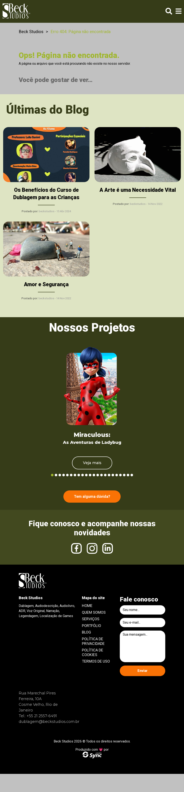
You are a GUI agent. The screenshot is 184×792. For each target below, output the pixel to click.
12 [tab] (94, 475)
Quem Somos (94, 612)
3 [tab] (60, 475)
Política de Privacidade (93, 641)
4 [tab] (63, 475)
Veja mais (92, 462)
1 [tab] (52, 475)
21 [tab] (128, 475)
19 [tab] (120, 475)
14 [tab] (101, 475)
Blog (86, 632)
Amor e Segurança (46, 284)
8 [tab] (78, 475)
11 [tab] (90, 475)
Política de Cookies (92, 652)
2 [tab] (56, 475)
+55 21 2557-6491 (42, 716)
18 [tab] (116, 475)
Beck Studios (31, 31)
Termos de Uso (96, 661)
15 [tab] (105, 475)
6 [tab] (71, 475)
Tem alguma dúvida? (92, 496)
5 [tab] (67, 475)
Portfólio (91, 625)
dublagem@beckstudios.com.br (49, 721)
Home (87, 605)
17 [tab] (113, 475)
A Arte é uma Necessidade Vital (138, 190)
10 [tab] (86, 475)
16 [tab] (109, 475)
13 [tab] (97, 475)
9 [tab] (82, 475)
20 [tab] (124, 475)
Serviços (90, 619)
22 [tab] (132, 475)
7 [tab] (75, 475)
